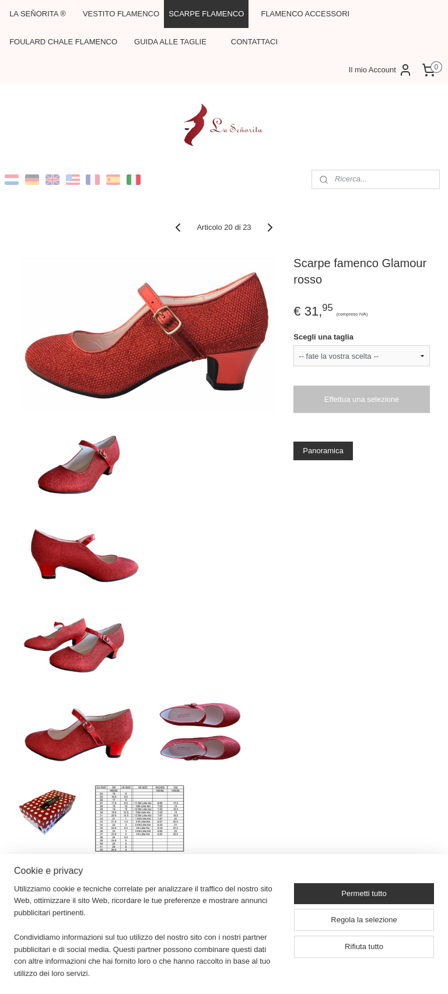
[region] (147, 938)
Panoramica (323, 450)
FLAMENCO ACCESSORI (305, 13)
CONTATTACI (254, 41)
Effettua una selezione (361, 399)
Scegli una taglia (323, 336)
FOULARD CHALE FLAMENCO (63, 41)
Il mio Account (380, 70)
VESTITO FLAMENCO (121, 13)
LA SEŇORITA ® (37, 13)
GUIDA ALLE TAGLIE (170, 41)
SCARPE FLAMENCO (206, 13)
